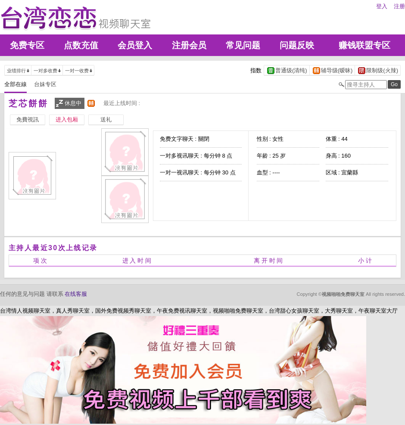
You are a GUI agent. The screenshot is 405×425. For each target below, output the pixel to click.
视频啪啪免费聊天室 (343, 294)
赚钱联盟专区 (364, 45)
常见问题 (243, 45)
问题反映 (297, 45)
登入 (381, 6)
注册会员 (189, 45)
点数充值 (81, 45)
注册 (399, 6)
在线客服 (76, 294)
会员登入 (135, 45)
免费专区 (27, 45)
